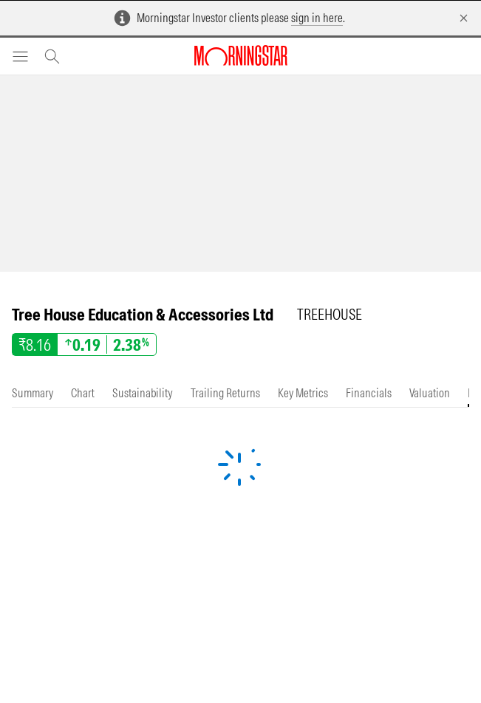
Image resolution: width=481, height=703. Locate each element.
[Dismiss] (463, 18)
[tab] (32, 393)
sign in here (317, 17)
